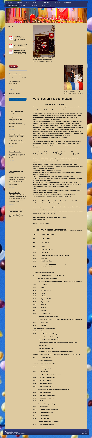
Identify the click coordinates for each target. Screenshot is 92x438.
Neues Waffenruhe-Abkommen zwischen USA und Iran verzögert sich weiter (17, 194)
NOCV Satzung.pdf (18, 45)
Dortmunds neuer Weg (15, 152)
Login (86, 431)
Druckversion (9, 432)
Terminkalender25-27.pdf (20, 52)
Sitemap (16, 432)
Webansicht (84, 433)
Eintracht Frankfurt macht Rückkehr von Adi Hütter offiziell (16, 136)
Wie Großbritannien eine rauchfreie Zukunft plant (16, 210)
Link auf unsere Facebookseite (17, 99)
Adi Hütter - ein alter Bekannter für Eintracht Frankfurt (15, 119)
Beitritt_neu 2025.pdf (19, 37)
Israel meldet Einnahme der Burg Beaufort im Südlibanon (17, 178)
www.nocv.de (52, 264)
